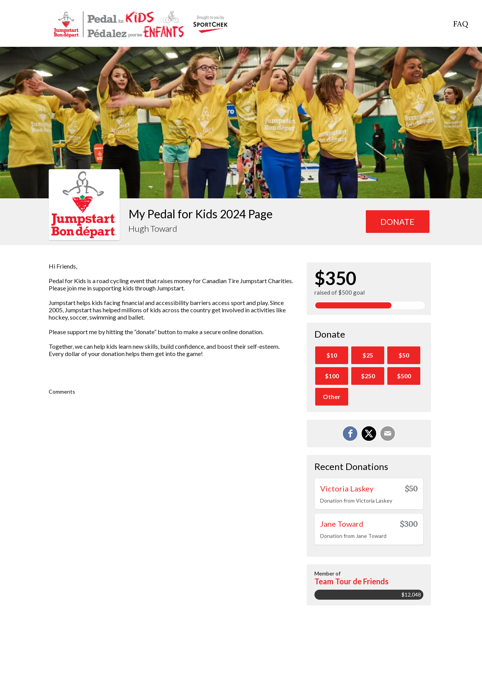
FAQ (460, 23)
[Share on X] (369, 433)
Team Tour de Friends (351, 581)
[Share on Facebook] (350, 433)
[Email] (388, 433)
